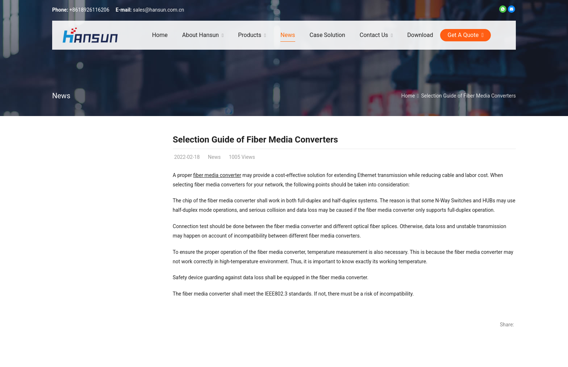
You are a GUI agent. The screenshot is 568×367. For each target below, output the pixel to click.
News (61, 95)
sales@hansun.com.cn (158, 10)
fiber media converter (217, 175)
